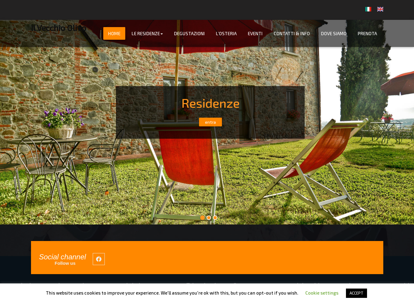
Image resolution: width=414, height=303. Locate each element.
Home (114, 33)
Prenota (367, 33)
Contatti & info (292, 33)
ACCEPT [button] (356, 293)
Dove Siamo (334, 33)
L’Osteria (226, 33)
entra (210, 122)
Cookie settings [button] (321, 292)
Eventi (255, 33)
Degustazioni (189, 33)
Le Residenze (147, 33)
